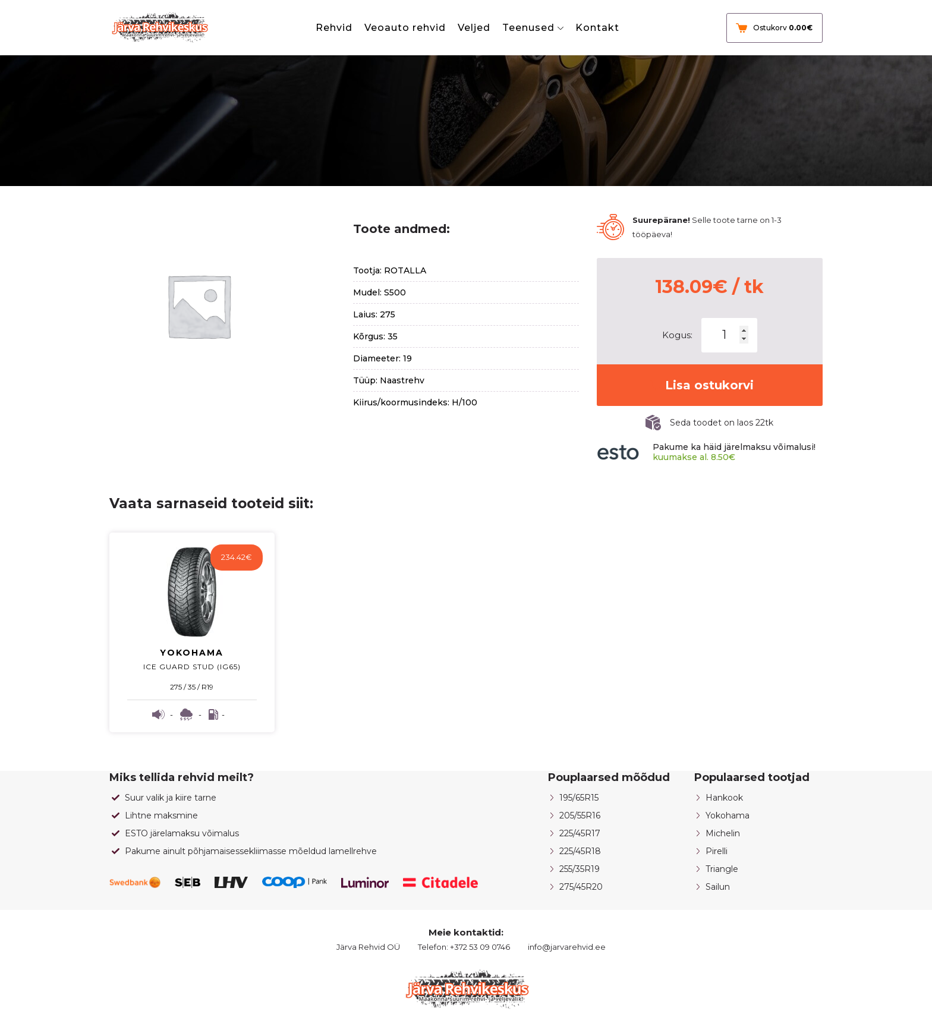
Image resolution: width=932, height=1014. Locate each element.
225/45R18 (580, 851)
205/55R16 (579, 815)
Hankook (724, 797)
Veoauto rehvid (405, 27)
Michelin (723, 833)
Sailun (718, 886)
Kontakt (597, 27)
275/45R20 (581, 886)
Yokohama (728, 815)
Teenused (528, 27)
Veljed (474, 27)
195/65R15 (579, 797)
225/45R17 (579, 833)
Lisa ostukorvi (709, 385)
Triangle (722, 869)
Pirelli (717, 851)
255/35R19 (579, 869)
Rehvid (334, 27)
